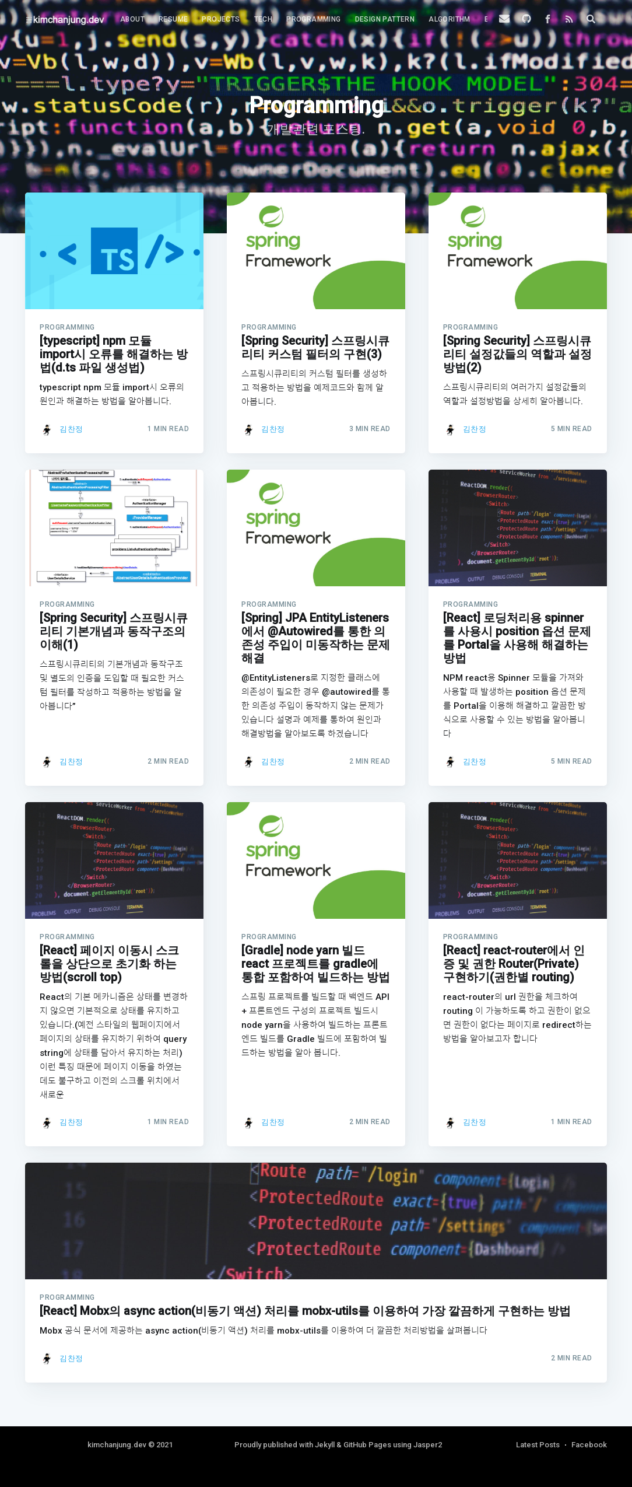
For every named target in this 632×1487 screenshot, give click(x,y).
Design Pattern (385, 19)
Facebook (589, 1444)
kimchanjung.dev (116, 1444)
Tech (263, 19)
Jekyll (325, 1444)
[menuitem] (132, 19)
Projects (221, 19)
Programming (313, 19)
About (132, 19)
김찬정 (71, 429)
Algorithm (450, 19)
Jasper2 (427, 1444)
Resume (173, 19)
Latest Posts (538, 1444)
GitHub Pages (367, 1444)
